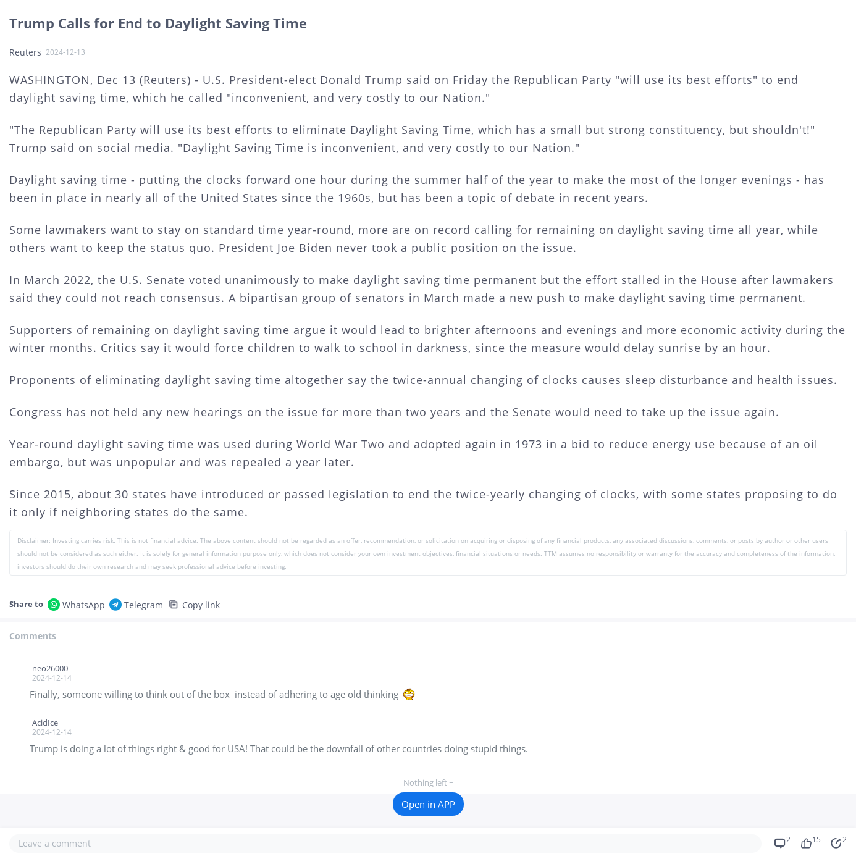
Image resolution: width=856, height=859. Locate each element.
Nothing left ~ (428, 783)
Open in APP (428, 804)
